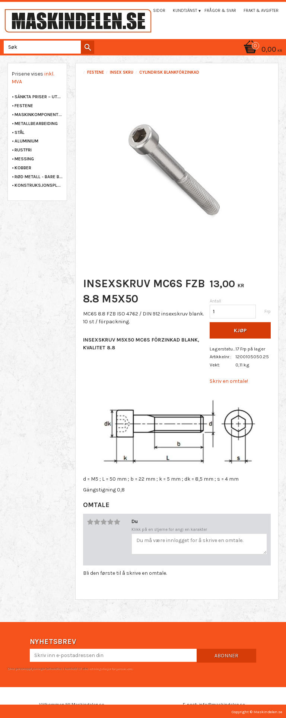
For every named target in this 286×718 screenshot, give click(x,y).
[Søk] (87, 47)
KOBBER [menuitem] (23, 167)
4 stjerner (110, 522)
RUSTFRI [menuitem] (23, 150)
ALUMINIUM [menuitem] (26, 141)
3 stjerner (103, 522)
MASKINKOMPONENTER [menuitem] (39, 114)
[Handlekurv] (143, 50)
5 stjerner (117, 522)
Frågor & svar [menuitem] (220, 10)
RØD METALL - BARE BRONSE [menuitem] (39, 176)
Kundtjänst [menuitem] (185, 10)
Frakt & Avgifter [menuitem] (261, 10)
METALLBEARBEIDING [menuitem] (36, 123)
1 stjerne (90, 522)
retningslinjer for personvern (110, 668)
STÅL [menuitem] (20, 132)
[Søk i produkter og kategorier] (47, 47)
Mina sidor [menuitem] (153, 10)
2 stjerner (96, 522)
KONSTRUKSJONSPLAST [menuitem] (39, 185)
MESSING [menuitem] (24, 158)
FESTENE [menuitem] (24, 105)
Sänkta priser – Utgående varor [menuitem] (39, 96)
